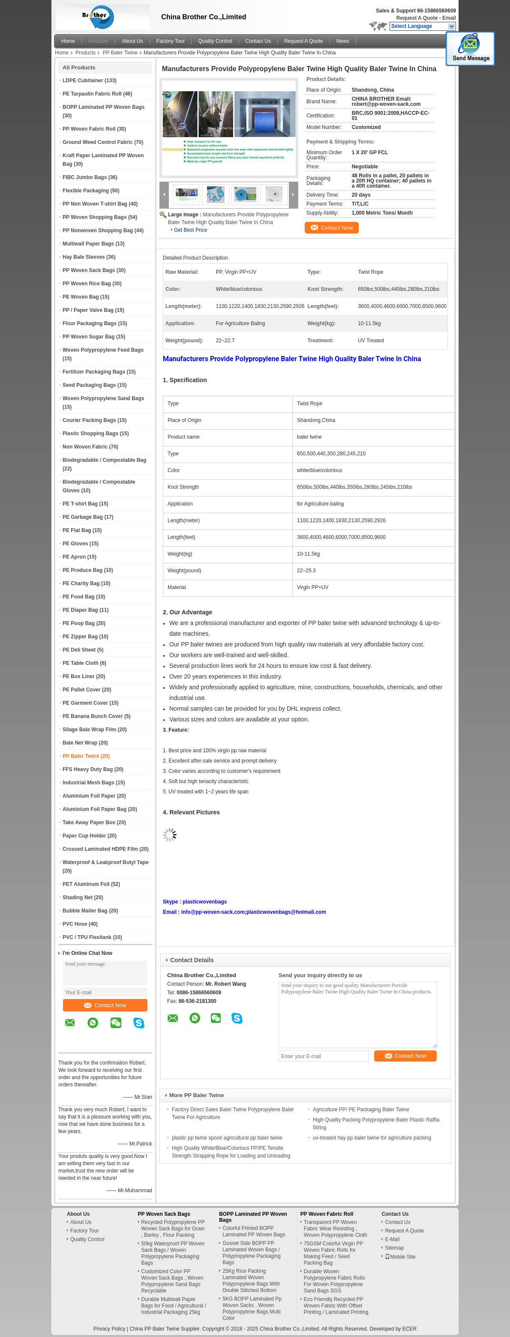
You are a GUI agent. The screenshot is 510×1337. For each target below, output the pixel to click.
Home (68, 41)
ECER (409, 1329)
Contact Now (105, 1005)
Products (98, 41)
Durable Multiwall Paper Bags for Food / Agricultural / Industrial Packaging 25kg (173, 1305)
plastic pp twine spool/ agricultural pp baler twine (227, 1138)
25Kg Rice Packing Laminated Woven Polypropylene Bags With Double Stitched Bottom (251, 1280)
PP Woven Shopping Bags (95, 217)
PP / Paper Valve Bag (88, 310)
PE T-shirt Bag (80, 504)
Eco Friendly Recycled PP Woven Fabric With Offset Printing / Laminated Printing (336, 1305)
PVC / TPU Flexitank (87, 937)
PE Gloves (75, 544)
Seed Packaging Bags (89, 385)
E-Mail (392, 1239)
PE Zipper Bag (80, 637)
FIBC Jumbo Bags (85, 177)
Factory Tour (170, 41)
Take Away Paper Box (89, 823)
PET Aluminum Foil (86, 884)
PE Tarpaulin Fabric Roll (92, 94)
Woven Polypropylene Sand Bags (103, 398)
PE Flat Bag (77, 530)
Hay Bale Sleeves (84, 257)
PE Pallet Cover (82, 690)
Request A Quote (417, 18)
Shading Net (78, 897)
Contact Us (258, 41)
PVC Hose (75, 924)
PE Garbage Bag (83, 517)
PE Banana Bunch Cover (93, 716)
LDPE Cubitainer (83, 81)
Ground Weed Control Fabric (98, 142)
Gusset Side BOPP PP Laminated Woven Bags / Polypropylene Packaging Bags (251, 1252)
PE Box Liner (79, 676)
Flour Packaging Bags (90, 323)
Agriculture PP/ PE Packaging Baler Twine (361, 1110)
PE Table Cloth (81, 663)
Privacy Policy (109, 1329)
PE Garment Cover (85, 703)
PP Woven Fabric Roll (89, 129)
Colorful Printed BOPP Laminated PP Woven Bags (253, 1231)
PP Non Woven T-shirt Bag (95, 204)
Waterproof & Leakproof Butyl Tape (106, 862)
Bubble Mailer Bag (85, 911)
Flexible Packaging (86, 191)
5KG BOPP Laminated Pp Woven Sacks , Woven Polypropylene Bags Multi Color (252, 1308)
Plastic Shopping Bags (90, 434)
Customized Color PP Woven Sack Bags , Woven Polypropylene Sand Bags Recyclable (172, 1281)
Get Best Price (190, 230)
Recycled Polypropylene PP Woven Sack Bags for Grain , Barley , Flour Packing (173, 1228)
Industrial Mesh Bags (88, 783)
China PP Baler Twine (154, 1329)
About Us (132, 41)
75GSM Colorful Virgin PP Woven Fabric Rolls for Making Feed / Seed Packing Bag (333, 1253)
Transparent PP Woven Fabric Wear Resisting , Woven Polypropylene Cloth (335, 1228)
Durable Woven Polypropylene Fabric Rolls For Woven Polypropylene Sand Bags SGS (334, 1281)
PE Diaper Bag (80, 610)
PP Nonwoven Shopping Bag (98, 230)
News (342, 41)
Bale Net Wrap (80, 743)
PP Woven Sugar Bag (89, 337)
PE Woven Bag (81, 297)
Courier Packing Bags (89, 420)
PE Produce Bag (82, 570)
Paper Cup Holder (84, 836)
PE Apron (74, 557)
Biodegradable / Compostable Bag (104, 460)
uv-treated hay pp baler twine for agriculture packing (372, 1138)
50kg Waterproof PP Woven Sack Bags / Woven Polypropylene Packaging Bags (173, 1253)
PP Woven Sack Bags (89, 270)
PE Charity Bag (81, 583)
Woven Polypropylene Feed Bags (103, 350)
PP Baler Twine (120, 53)
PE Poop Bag (79, 623)
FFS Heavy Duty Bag (88, 769)
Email (449, 18)
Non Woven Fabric (85, 447)
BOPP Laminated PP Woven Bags (103, 107)
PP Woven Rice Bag (87, 284)
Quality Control (215, 41)
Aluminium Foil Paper (89, 796)
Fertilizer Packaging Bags (94, 372)
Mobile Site (400, 1257)
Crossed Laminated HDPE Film (100, 849)
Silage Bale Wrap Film (89, 730)
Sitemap (394, 1248)
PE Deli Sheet (79, 650)
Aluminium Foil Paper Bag (94, 809)
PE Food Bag (79, 597)
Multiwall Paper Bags (88, 244)
